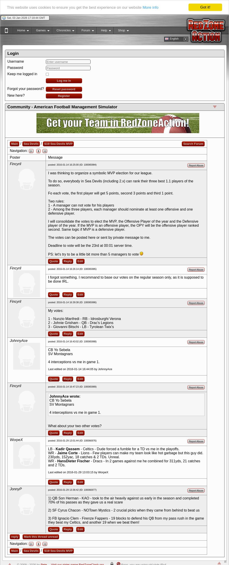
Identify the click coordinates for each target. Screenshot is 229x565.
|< (31, 151)
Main (14, 143)
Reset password (64, 89)
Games (40, 31)
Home (21, 31)
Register (64, 96)
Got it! (205, 7)
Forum (85, 31)
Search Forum (193, 143)
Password (15, 68)
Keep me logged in (22, 74)
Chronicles (63, 31)
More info (151, 7)
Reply (68, 261)
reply (14, 536)
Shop (121, 31)
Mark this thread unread (41, 536)
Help (103, 31)
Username (15, 61)
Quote (53, 261)
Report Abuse (196, 165)
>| (45, 151)
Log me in (64, 80)
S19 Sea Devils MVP (58, 143)
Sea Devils (31, 143)
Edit (80, 261)
